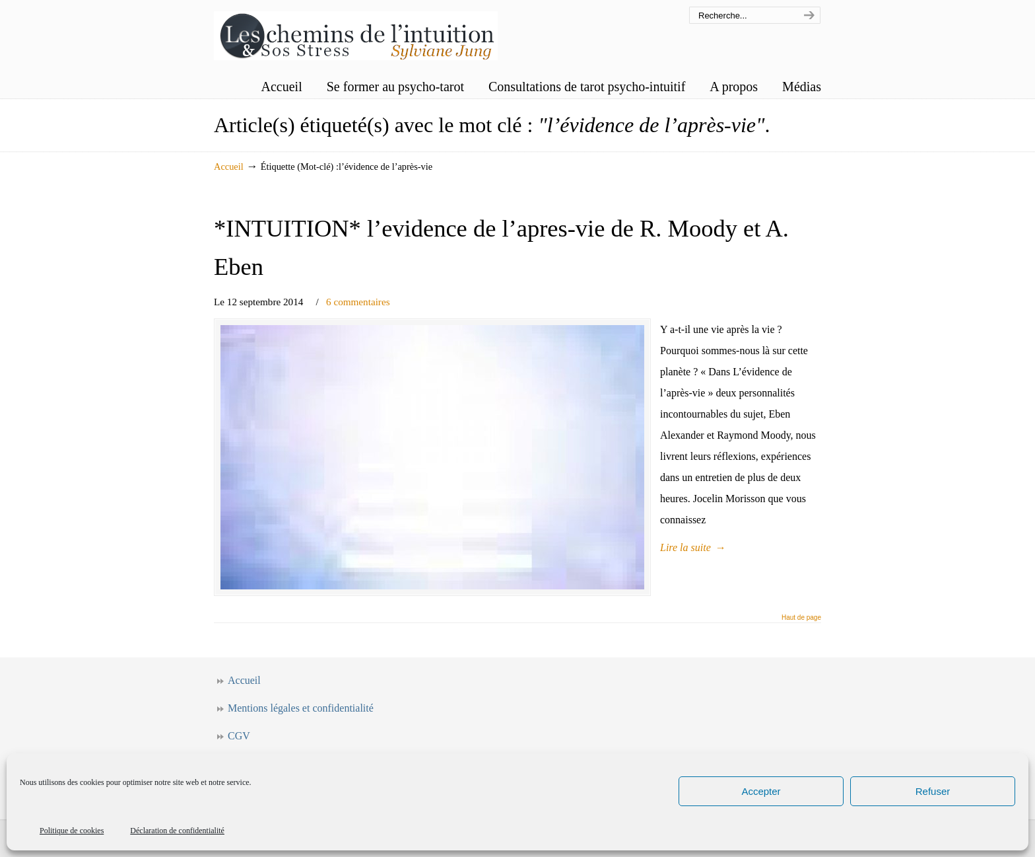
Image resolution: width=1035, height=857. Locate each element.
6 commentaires (358, 301)
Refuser (933, 791)
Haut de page (801, 618)
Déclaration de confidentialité (177, 830)
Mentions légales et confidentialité (301, 708)
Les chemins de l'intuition (356, 32)
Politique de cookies (72, 830)
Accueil (229, 166)
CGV (239, 735)
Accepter (760, 791)
